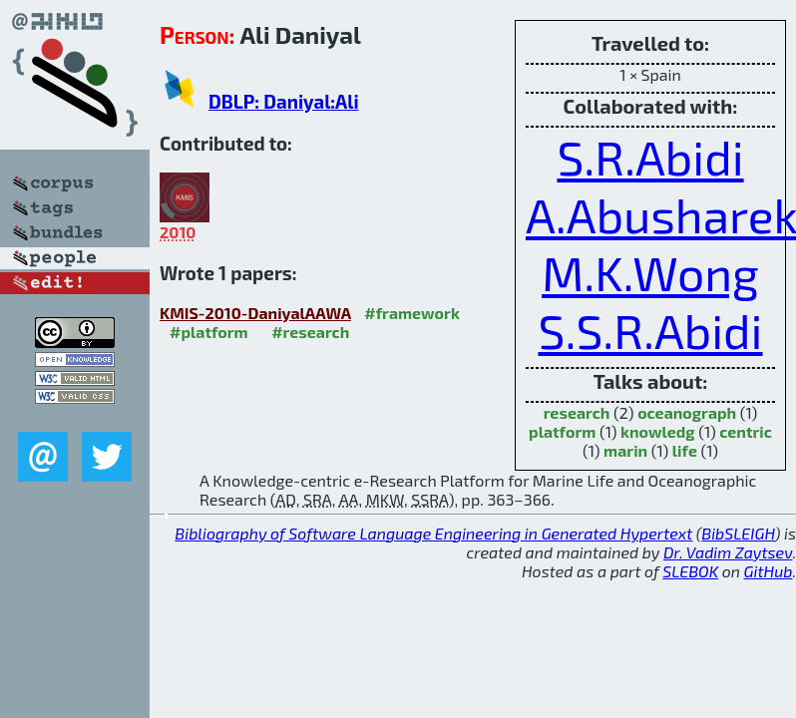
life (684, 450)
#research (310, 331)
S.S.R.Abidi (650, 330)
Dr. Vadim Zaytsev (727, 551)
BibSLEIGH (737, 533)
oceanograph (686, 412)
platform (562, 431)
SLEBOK (690, 570)
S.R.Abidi (650, 156)
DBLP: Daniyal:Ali (283, 101)
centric (745, 431)
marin (625, 450)
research (577, 412)
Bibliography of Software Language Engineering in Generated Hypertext (433, 533)
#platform (209, 331)
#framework (412, 312)
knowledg (657, 431)
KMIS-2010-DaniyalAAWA (255, 312)
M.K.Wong (650, 272)
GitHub (768, 570)
